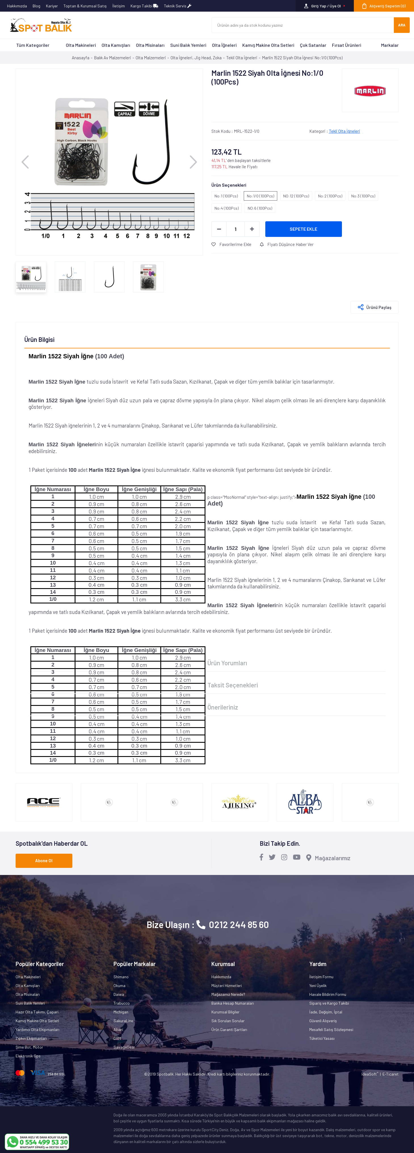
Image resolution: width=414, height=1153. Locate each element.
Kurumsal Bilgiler (225, 1011)
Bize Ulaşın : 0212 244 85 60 (208, 924)
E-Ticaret (391, 1074)
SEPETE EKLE (303, 229)
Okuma (119, 985)
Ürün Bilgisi (39, 339)
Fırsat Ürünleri (346, 45)
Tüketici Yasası (322, 1038)
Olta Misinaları (150, 45)
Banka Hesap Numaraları (232, 1003)
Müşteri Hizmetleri (226, 985)
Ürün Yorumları (227, 662)
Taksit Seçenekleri (232, 685)
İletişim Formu (321, 976)
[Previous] (25, 162)
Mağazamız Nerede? (228, 994)
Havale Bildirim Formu (327, 994)
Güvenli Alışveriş (323, 1020)
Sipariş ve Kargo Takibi (329, 1003)
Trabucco (122, 1003)
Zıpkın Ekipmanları (31, 1038)
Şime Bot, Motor (29, 1047)
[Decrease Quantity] (219, 229)
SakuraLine (123, 1020)
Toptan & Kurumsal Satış (85, 5)
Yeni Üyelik (318, 985)
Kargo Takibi (144, 5)
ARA (401, 25)
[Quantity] (235, 229)
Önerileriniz (222, 707)
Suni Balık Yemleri (188, 45)
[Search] (302, 25)
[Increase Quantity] (252, 229)
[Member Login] (325, 6)
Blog (36, 5)
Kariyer (52, 5)
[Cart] (384, 6)
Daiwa (119, 994)
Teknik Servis (177, 5)
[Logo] (38, 25)
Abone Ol (43, 860)
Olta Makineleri (81, 45)
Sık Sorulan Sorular (228, 1020)
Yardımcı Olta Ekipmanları (37, 1029)
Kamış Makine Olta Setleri (268, 45)
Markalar (390, 45)
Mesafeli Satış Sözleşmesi (331, 1029)
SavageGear (124, 1047)
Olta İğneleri (224, 45)
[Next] (193, 162)
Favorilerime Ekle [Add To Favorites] (231, 244)
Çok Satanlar (313, 45)
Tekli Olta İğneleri (344, 131)
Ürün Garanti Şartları (229, 1029)
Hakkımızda (17, 5)
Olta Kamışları (116, 45)
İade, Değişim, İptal (325, 1011)
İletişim (118, 5)
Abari (118, 1029)
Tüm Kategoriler (32, 45)
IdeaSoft (370, 1074)
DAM (117, 1038)
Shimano (121, 976)
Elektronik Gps (28, 1055)
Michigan (121, 1011)
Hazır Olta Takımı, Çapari (37, 1011)
